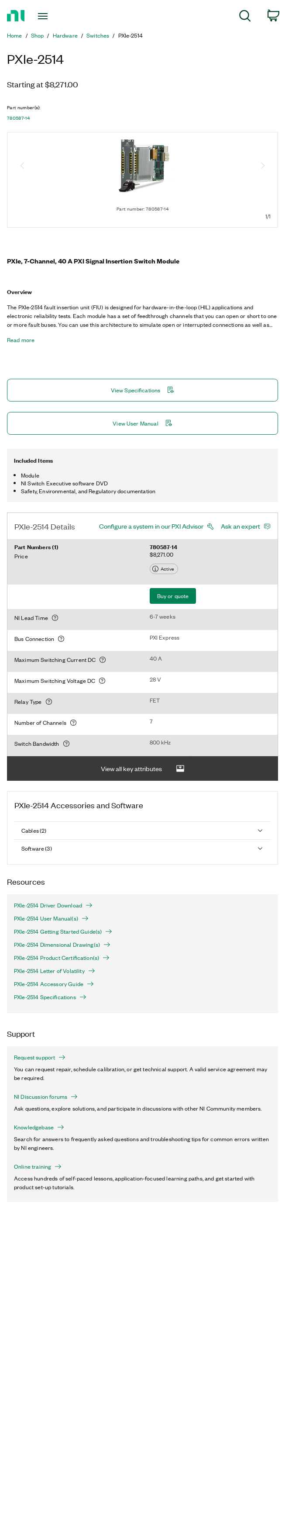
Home (14, 35)
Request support (39, 1057)
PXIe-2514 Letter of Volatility (54, 971)
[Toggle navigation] (50, 16)
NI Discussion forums (46, 1097)
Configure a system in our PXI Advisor (151, 526)
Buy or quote (173, 596)
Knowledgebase (39, 1127)
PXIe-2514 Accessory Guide (54, 984)
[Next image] (263, 166)
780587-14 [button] (18, 117)
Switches (97, 35)
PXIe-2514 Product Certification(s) (62, 958)
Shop (37, 35)
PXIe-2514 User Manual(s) (51, 918)
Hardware (65, 35)
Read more (20, 340)
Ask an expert (240, 526)
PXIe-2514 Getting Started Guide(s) (63, 931)
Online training (38, 1166)
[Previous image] (22, 166)
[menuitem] (245, 17)
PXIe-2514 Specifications (50, 997)
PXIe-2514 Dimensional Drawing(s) (62, 945)
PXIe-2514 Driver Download (53, 905)
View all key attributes (143, 768)
